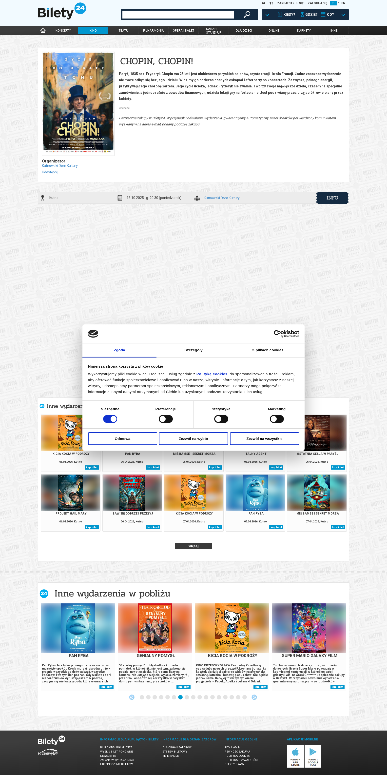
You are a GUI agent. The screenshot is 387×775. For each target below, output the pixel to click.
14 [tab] (225, 697)
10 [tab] (199, 697)
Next (254, 697)
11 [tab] (206, 697)
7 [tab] (180, 697)
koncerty (63, 30)
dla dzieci (244, 30)
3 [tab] (155, 697)
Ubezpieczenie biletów (116, 764)
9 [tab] (193, 697)
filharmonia (153, 30)
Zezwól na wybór (193, 439)
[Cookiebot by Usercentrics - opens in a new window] (277, 334)
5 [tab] (167, 697)
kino (93, 30)
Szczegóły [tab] (193, 350)
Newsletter (108, 755)
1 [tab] (142, 697)
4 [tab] (161, 697)
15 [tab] (232, 697)
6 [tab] (174, 697)
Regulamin (232, 747)
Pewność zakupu (237, 751)
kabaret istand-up (213, 30)
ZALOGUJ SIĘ (317, 3)
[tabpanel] (78, 647)
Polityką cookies (212, 374)
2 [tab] (148, 697)
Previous (132, 697)
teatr (123, 30)
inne (333, 30)
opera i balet (183, 30)
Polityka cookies (237, 755)
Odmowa (122, 439)
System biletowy (174, 751)
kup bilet (91, 467)
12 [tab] (212, 697)
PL (333, 3)
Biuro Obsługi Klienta (116, 747)
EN (343, 3)
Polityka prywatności (241, 760)
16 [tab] (238, 697)
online (274, 30)
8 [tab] (187, 697)
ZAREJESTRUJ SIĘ (290, 3)
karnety (304, 30)
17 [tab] (244, 697)
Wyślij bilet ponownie (116, 751)
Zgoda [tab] (119, 350)
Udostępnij (50, 172)
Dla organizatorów (177, 747)
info (332, 198)
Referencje (170, 755)
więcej (194, 546)
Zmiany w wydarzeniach (117, 760)
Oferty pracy (234, 764)
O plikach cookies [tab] (267, 350)
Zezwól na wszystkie (265, 439)
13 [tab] (219, 697)
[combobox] (178, 14)
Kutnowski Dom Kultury (60, 166)
